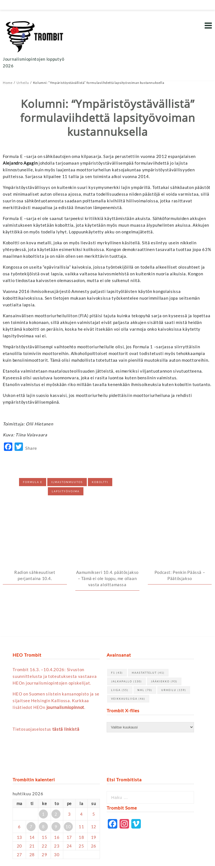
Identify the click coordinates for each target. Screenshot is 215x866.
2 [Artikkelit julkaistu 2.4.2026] (56, 754)
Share (31, 448)
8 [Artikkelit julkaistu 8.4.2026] (43, 766)
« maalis (21, 807)
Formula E (32, 482)
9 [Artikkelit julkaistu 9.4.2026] (56, 766)
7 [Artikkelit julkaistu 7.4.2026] (31, 766)
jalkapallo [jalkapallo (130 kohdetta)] (126, 621)
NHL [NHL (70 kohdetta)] (144, 630)
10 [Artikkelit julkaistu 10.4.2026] (68, 766)
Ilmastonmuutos (67, 482)
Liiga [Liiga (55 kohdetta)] (119, 630)
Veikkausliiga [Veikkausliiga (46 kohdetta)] (128, 639)
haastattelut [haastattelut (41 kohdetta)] (148, 613)
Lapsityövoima (66, 491)
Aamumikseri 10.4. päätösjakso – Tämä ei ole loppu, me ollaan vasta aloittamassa (107, 518)
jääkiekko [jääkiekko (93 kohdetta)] (164, 621)
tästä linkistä (66, 669)
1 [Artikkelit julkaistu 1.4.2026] (43, 754)
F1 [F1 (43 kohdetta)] (117, 613)
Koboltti (100, 482)
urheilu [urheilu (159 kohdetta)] (173, 630)
